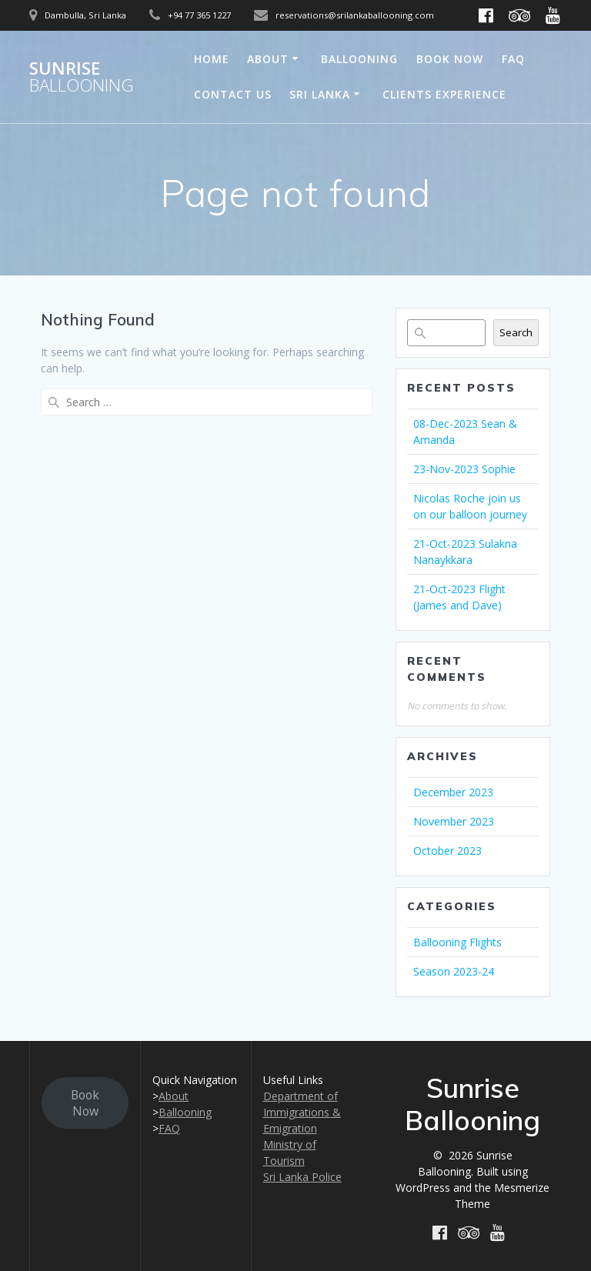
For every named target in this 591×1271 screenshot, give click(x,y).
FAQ (513, 59)
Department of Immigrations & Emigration (302, 1112)
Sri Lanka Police (302, 1176)
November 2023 (453, 821)
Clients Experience (444, 94)
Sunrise (81, 77)
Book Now (449, 59)
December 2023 (453, 792)
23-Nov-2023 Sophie (464, 469)
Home (211, 59)
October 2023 (447, 850)
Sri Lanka (319, 94)
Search (516, 332)
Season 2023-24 (453, 971)
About (268, 59)
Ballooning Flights (457, 942)
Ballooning (359, 59)
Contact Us (233, 94)
